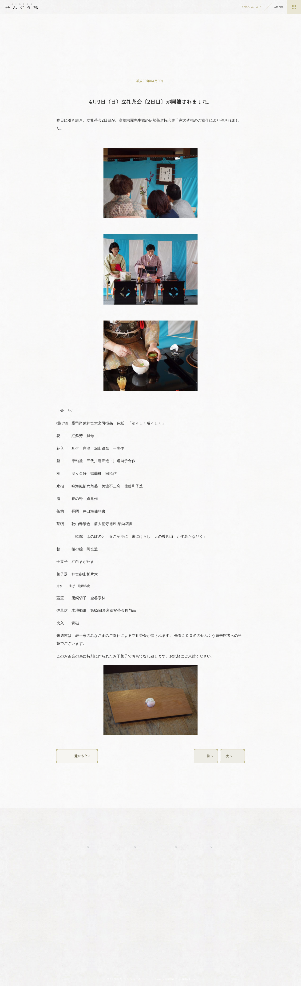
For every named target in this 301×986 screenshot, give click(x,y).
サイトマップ (114, 979)
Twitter (155, 847)
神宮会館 (204, 948)
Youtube (62, 847)
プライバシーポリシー (136, 979)
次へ (233, 756)
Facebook (111, 847)
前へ (206, 756)
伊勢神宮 (150, 948)
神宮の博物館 (97, 948)
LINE (193, 847)
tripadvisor (237, 847)
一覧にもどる (77, 756)
